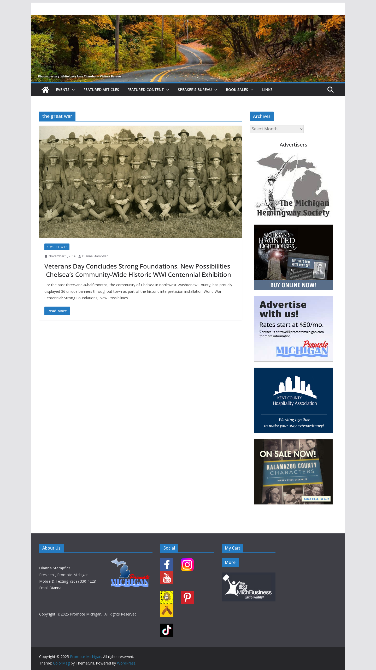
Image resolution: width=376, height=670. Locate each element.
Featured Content (145, 89)
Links (267, 89)
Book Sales (237, 89)
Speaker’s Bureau (195, 89)
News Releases (56, 247)
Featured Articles (101, 89)
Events (62, 89)
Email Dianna (50, 587)
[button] (72, 89)
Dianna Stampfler (95, 256)
